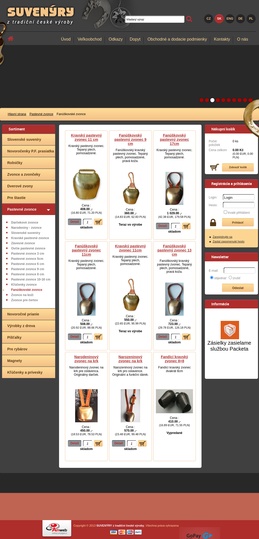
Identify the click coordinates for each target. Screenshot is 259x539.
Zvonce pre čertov (24, 300)
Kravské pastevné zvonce (30, 238)
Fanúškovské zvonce (26, 289)
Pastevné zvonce (41, 114)
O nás (242, 39)
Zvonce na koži (22, 295)
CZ (209, 18)
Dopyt (135, 39)
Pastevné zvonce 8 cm (27, 274)
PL (251, 18)
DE (240, 18)
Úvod (65, 39)
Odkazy (116, 39)
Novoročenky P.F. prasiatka (30, 151)
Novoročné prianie (23, 314)
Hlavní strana (17, 114)
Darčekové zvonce (24, 222)
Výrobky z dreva (21, 326)
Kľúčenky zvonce (24, 284)
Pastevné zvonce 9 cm (27, 269)
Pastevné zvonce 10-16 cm (30, 279)
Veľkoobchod (90, 39)
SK (219, 18)
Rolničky (14, 163)
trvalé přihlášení (239, 213)
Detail (74, 222)
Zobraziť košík (238, 167)
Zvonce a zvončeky (23, 174)
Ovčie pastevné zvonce (28, 248)
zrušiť (237, 278)
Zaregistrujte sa (222, 236)
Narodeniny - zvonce (26, 227)
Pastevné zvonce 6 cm (27, 263)
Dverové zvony (20, 186)
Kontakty (222, 39)
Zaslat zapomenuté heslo (228, 241)
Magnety (14, 361)
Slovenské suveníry (24, 139)
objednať (220, 278)
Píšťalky (14, 337)
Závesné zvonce (23, 243)
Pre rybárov (17, 349)
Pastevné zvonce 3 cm (27, 253)
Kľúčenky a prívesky (24, 372)
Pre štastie (16, 198)
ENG (229, 18)
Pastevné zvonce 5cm (27, 258)
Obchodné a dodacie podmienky (177, 39)
